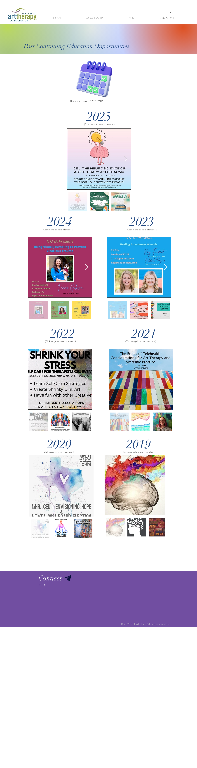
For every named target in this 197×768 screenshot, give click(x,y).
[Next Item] (126, 159)
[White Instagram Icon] (44, 585)
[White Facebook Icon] (40, 585)
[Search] (171, 12)
